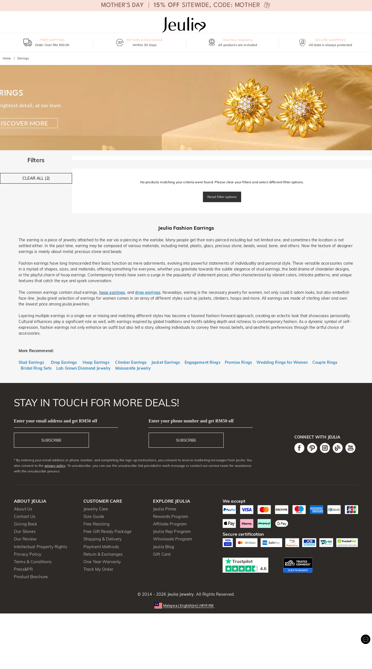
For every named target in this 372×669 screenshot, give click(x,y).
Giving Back (25, 524)
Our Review (25, 539)
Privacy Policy (27, 554)
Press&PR (23, 569)
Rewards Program (170, 516)
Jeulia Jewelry (180, 594)
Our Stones (24, 531)
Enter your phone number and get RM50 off (191, 421)
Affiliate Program (170, 524)
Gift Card (161, 554)
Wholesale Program (172, 539)
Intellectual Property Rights (40, 546)
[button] (186, 605)
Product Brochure (31, 576)
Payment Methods (101, 546)
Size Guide (93, 516)
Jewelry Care (95, 509)
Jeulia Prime (165, 509)
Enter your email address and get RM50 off (55, 421)
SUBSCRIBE (51, 440)
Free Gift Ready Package (107, 531)
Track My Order (98, 569)
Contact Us (24, 516)
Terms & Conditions (33, 561)
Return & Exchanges (103, 554)
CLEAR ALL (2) (36, 178)
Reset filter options (222, 197)
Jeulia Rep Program (172, 531)
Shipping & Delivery (102, 539)
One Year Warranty (102, 561)
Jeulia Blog (163, 546)
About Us (23, 509)
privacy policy (55, 465)
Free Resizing (96, 524)
